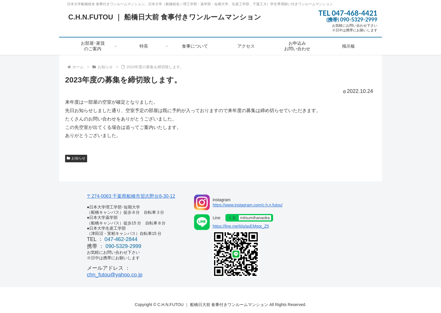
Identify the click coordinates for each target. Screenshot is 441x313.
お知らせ (76, 158)
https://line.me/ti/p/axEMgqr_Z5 (241, 226)
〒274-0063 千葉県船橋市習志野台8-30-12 (131, 196)
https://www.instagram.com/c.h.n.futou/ (247, 205)
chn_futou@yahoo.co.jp (114, 275)
